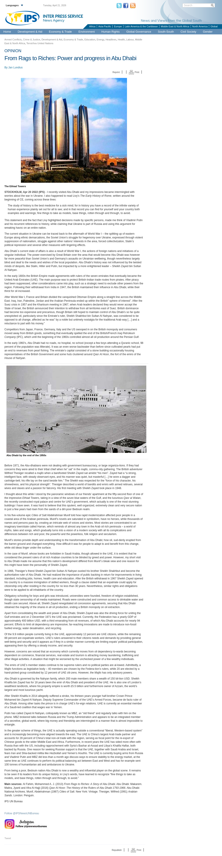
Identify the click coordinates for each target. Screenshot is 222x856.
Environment (87, 31)
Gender (207, 31)
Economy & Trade (60, 31)
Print (134, 72)
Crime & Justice (31, 39)
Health (121, 39)
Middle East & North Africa (175, 26)
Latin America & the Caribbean (141, 26)
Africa (92, 26)
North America (200, 26)
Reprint (116, 72)
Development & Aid (30, 31)
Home (7, 31)
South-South (166, 31)
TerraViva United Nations (39, 43)
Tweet (7, 838)
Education (89, 39)
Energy (100, 39)
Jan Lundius (15, 67)
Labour (130, 39)
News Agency (54, 20)
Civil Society (188, 31)
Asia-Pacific (104, 26)
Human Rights (110, 31)
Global (214, 26)
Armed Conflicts (13, 39)
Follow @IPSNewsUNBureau (21, 813)
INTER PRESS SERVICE (63, 16)
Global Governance (138, 31)
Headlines (110, 39)
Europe (118, 26)
